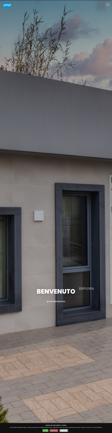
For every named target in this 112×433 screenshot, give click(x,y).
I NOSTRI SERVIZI (86, 301)
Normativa (64, 430)
